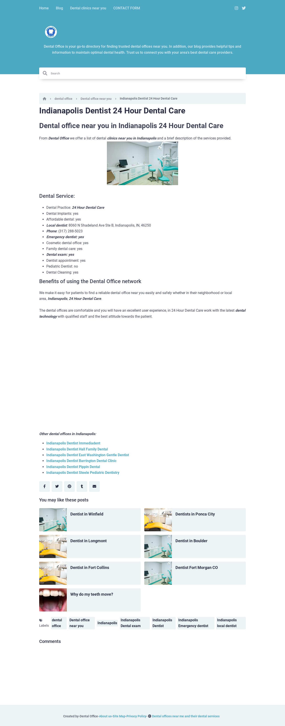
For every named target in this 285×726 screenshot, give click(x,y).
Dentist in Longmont (88, 540)
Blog (59, 8)
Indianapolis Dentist (162, 623)
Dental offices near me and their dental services (186, 716)
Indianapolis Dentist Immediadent (73, 443)
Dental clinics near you (88, 8)
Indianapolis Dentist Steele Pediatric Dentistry (82, 472)
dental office (63, 98)
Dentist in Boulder (191, 540)
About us (105, 716)
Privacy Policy (136, 716)
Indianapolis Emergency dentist (193, 623)
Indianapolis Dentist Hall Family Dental (77, 449)
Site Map (119, 716)
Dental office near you (96, 98)
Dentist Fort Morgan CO (196, 567)
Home (44, 8)
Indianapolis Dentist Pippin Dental (73, 467)
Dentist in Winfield (86, 514)
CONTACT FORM (126, 8)
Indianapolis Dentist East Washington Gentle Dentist (87, 455)
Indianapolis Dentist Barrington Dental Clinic (81, 461)
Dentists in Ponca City (195, 514)
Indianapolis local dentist (227, 623)
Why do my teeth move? (91, 594)
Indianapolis (107, 623)
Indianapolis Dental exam (131, 623)
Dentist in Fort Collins (89, 567)
